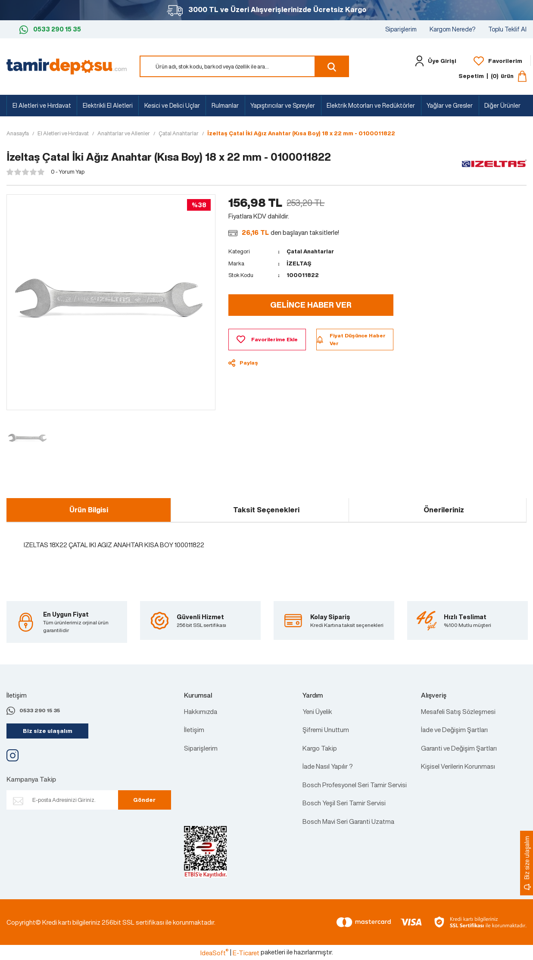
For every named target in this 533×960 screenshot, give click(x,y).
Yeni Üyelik (317, 711)
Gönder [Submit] (143, 800)
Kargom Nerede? (452, 29)
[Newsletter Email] (70, 800)
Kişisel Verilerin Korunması (458, 766)
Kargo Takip (319, 748)
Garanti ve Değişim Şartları (459, 748)
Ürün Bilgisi (88, 510)
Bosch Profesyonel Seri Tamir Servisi (354, 784)
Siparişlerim (401, 29)
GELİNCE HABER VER (311, 304)
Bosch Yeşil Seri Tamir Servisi (344, 802)
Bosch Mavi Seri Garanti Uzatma (348, 821)
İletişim (194, 729)
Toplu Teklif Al (507, 29)
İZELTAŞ (299, 263)
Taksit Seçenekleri (266, 510)
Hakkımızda (200, 711)
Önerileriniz (444, 510)
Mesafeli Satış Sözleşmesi (458, 711)
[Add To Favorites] (266, 339)
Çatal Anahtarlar (312, 251)
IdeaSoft (214, 952)
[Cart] (492, 76)
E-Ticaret (246, 952)
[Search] (244, 66)
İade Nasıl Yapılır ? (327, 766)
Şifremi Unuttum (325, 729)
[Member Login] (433, 61)
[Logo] (66, 65)
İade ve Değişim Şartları (454, 729)
